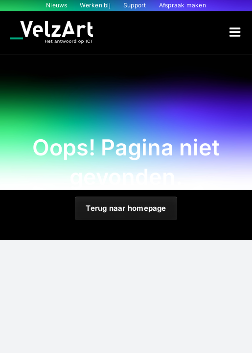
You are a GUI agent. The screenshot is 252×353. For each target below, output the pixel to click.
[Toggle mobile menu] (235, 31)
